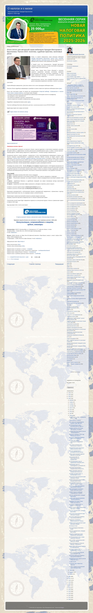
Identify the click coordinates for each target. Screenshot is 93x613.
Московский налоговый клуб (73, 196)
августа (71, 407)
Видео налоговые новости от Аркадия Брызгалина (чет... (76, 471)
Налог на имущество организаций (74, 203)
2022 (69, 576)
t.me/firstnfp (38, 253)
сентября (72, 405)
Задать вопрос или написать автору (17, 111)
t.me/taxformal (32, 252)
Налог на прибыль (71, 208)
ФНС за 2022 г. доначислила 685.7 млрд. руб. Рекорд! (77, 541)
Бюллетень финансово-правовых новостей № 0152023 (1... (76, 486)
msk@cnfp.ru (38, 238)
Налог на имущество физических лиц (75, 204)
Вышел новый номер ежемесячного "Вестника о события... (77, 508)
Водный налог (70, 123)
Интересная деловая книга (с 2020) (75, 157)
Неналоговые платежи (72, 268)
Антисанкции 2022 (71, 94)
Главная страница (35, 264)
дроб (68, 130)
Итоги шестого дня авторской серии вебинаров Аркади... (77, 477)
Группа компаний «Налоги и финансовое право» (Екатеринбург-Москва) (35, 217)
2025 (69, 394)
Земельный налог (71, 151)
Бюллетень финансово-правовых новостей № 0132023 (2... (76, 556)
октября (71, 404)
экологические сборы (72, 355)
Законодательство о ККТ (72, 145)
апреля (71, 415)
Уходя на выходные (71, 338)
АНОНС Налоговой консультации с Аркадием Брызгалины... (77, 480)
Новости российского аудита (73, 273)
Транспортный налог (71, 325)
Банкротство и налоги (72, 107)
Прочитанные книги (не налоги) (74, 303)
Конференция (70, 183)
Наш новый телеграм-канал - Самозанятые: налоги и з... (76, 445)
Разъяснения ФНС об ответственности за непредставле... (74, 458)
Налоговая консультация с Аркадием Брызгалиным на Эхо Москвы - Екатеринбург (75, 243)
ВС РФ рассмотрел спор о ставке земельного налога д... (76, 538)
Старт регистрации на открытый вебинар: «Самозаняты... (76, 544)
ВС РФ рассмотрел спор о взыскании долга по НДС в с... (76, 426)
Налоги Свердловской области (74, 235)
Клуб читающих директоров (73, 173)
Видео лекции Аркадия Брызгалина (75, 119)
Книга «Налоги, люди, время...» (74, 76)
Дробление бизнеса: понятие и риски (75, 132)
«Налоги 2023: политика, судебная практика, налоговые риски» (29, 158)
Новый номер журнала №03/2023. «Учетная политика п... (77, 499)
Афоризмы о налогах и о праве (74, 105)
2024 (69, 396)
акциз (68, 92)
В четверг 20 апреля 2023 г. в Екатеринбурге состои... (76, 474)
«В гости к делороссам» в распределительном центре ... (76, 451)
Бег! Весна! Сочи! (73, 525)
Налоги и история (71, 219)
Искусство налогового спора (73, 164)
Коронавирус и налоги (72, 185)
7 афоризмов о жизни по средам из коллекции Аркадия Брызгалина (75, 85)
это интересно (70, 358)
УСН (68, 336)
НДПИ (68, 263)
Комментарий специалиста (73, 181)
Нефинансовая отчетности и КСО (74, 270)
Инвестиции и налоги (72, 152)
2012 (69, 595)
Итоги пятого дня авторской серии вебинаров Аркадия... (77, 514)
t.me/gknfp (29, 249)
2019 (69, 582)
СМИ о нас (69, 313)
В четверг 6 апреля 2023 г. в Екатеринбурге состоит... (75, 550)
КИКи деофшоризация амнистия (74, 170)
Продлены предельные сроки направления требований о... (76, 534)
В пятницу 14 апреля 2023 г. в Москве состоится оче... (76, 505)
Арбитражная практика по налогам (75, 96)
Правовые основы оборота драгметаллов (76, 298)
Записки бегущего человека (73, 147)
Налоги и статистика (71, 211)
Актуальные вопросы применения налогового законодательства (74, 90)
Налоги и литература (71, 221)
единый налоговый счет (72, 134)
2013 (69, 593)
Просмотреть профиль (72, 60)
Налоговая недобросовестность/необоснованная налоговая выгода (75, 248)
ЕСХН (68, 139)
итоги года (69, 166)
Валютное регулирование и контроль (75, 117)
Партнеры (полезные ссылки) (73, 288)
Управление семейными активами (74, 335)
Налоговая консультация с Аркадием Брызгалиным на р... (76, 468)
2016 (69, 587)
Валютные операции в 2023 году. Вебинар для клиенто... (76, 435)
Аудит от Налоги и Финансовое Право (75, 100)
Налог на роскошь (71, 210)
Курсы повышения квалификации (74, 190)
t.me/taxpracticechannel (44, 250)
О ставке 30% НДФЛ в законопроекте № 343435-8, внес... (76, 441)
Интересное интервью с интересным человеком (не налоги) (75, 162)
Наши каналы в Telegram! (75, 420)
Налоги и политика (71, 230)
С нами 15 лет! (72, 561)
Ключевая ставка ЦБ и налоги (73, 175)
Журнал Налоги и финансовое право (75, 142)
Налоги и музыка (71, 226)
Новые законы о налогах (72, 275)
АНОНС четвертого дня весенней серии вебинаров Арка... (76, 567)
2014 (69, 591)
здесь (60, 88)
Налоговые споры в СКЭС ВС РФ (74, 259)
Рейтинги (69, 309)
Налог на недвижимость (72, 206)
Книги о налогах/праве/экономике (74, 179)
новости (68, 271)
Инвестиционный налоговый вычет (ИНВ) (76, 154)
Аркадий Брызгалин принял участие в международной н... (77, 432)
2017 (69, 585)
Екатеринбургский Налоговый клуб (75, 135)
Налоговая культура (71, 245)
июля (71, 409)
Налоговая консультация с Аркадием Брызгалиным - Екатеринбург (75, 239)
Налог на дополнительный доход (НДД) (76, 200)
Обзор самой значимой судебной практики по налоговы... (76, 454)
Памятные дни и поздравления (74, 286)
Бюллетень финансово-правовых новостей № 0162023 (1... (76, 438)
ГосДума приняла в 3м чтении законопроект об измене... (76, 429)
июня (71, 411)
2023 (69, 398)
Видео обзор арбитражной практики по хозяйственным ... (77, 547)
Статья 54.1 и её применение (73, 314)
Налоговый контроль (71, 261)
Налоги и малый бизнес (72, 223)
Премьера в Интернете (72, 301)
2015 (69, 589)
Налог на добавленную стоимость (74, 198)
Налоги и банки (70, 216)
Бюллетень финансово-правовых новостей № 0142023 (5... (76, 517)
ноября (71, 402)
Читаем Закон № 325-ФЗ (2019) (74, 353)
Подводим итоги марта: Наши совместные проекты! (76, 502)
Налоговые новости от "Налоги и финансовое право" (74, 254)
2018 (69, 584)
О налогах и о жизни (20, 8)
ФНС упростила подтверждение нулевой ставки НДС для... (76, 423)
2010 (69, 599)
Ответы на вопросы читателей (74, 284)
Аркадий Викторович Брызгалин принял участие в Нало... (76, 448)
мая (71, 413)
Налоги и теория (70, 233)
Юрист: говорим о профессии (73, 364)
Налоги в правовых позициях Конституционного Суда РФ (73, 214)
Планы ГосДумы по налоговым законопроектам (74, 293)
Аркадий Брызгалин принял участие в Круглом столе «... (77, 559)
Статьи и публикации (71, 75)
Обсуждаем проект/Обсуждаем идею (75, 280)
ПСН (68, 304)
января (71, 574)
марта (71, 570)
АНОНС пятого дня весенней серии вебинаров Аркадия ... (77, 523)
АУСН (68, 103)
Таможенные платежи (72, 324)
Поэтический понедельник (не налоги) (75, 295)
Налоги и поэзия (70, 232)
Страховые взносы (71, 316)
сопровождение (37, 222)
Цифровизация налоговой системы (75, 351)
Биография (69, 67)
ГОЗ (68, 127)
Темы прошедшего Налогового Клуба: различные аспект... (76, 489)
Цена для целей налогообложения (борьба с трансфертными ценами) (75, 349)
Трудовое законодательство (73, 327)
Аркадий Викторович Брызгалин (76, 54)
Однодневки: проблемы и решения (75, 282)
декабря (72, 400)
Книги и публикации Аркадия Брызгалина (76, 177)
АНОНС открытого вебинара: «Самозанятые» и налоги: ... (76, 493)
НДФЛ (68, 266)
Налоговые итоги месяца (72, 252)
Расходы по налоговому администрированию (72, 307)
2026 (69, 392)
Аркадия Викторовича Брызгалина (40, 58)
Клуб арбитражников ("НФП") (73, 171)
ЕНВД (68, 137)
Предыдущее (59, 264)
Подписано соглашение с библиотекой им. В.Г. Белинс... (76, 520)
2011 (69, 597)
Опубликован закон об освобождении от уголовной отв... (77, 465)
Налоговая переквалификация (74, 250)
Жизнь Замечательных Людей (74, 141)
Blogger (62, 607)
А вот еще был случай (72, 87)
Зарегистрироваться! (12, 143)
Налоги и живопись (71, 218)
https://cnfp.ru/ (21, 241)
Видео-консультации (71, 73)
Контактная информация (72, 66)
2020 (69, 580)
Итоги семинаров (15, 259)
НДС (68, 265)
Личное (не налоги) (71, 195)
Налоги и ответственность (73, 228)
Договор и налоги (71, 129)
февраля (72, 572)
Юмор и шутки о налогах (72, 362)
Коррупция (69, 186)
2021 (69, 578)
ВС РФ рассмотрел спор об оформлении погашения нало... (77, 462)
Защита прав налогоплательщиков (75, 149)
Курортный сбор (70, 188)
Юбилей (69, 360)
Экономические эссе (71, 357)
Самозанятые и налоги (72, 311)
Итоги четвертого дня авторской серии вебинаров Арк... (76, 553)
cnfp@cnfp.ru (14, 232)
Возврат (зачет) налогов (72, 125)
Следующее (11, 264)
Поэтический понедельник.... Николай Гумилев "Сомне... (76, 483)
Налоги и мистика (71, 225)
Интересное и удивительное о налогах (75, 159)
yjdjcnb (68, 365)
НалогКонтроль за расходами (73, 237)
